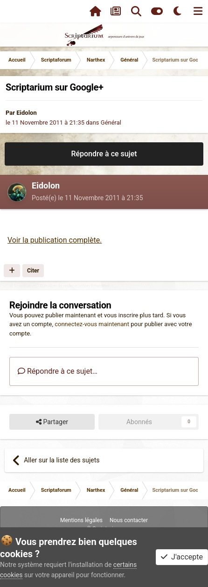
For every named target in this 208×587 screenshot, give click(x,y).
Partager (52, 422)
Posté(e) (87, 198)
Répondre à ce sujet (104, 153)
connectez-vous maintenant (92, 324)
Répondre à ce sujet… (57, 371)
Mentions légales (81, 520)
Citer (33, 270)
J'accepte (182, 556)
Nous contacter (129, 520)
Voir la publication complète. (54, 240)
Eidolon (26, 112)
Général (111, 122)
